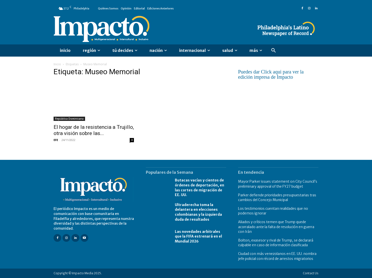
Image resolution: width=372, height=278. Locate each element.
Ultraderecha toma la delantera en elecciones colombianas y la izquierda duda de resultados (198, 212)
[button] (273, 50)
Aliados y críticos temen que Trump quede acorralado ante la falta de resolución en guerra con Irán (276, 227)
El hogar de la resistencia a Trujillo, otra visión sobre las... (94, 130)
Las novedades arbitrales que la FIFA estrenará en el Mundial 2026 (198, 236)
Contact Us (310, 273)
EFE (56, 140)
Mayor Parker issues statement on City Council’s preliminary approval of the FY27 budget (277, 184)
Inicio (57, 64)
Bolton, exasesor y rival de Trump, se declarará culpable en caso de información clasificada (275, 242)
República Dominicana (69, 118)
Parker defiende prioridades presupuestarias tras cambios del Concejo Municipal (277, 197)
